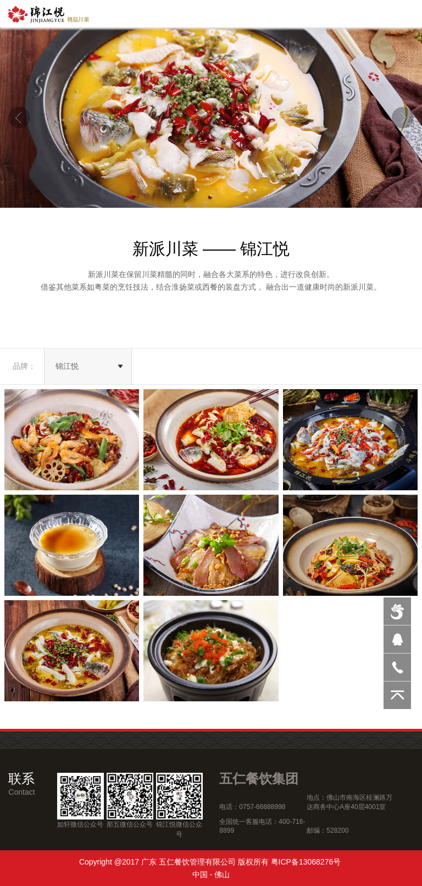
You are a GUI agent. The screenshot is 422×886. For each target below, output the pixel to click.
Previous (19, 118)
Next (403, 118)
